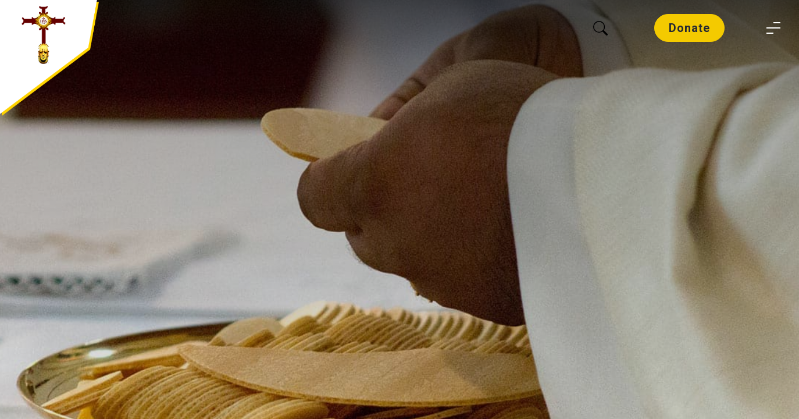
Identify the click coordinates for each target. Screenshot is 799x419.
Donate (689, 28)
